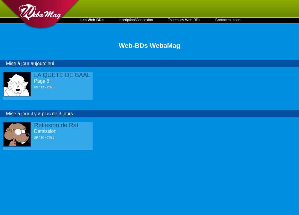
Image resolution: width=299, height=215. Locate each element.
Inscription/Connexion (135, 20)
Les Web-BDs (91, 20)
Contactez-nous (227, 20)
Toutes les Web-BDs (184, 20)
